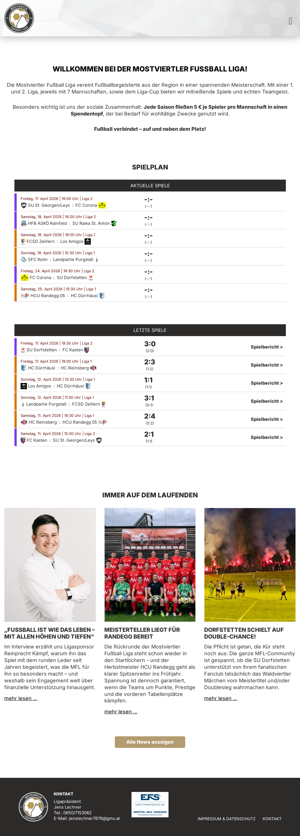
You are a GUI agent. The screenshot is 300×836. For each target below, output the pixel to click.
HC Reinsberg (79, 368)
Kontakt (272, 818)
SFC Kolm (35, 259)
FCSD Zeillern (38, 241)
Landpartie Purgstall (76, 259)
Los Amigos (75, 241)
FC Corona (90, 205)
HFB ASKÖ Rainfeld (44, 223)
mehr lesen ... (20, 698)
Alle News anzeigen (150, 742)
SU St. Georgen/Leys (46, 205)
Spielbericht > (267, 347)
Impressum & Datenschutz (227, 818)
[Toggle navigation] (290, 22)
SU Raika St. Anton (94, 223)
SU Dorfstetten (75, 277)
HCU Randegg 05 (43, 295)
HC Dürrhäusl (88, 295)
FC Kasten (75, 349)
